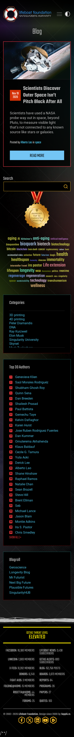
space (38, 142)
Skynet (14, 344)
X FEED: (13, 668)
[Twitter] (29, 720)
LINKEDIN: (13, 659)
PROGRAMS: (45, 686)
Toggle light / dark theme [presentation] (67, 14)
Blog (37, 31)
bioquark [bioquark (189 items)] (28, 244)
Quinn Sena (23, 393)
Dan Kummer (24, 436)
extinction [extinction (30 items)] (28, 255)
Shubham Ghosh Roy (30, 388)
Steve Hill (21, 495)
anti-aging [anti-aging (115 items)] (41, 238)
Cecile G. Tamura (27, 452)
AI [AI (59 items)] (19, 239)
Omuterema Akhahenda (31, 441)
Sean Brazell (24, 489)
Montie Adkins (25, 522)
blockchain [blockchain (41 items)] (22, 249)
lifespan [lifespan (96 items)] (13, 270)
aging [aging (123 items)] (12, 238)
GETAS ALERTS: (47, 659)
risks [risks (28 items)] (55, 276)
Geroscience (17, 567)
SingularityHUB (19, 592)
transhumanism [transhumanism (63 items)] (57, 281)
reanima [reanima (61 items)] (64, 271)
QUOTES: (43, 701)
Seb (18, 506)
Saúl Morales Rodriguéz (31, 382)
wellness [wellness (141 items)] (38, 285)
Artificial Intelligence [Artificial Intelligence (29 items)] (59, 239)
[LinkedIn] (37, 720)
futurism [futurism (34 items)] (45, 255)
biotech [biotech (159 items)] (43, 244)
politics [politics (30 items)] (55, 271)
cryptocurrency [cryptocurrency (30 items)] (52, 249)
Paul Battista (24, 409)
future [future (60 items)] (36, 255)
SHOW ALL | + (15, 537)
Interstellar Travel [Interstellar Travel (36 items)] (18, 266)
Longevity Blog (19, 572)
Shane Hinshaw (26, 473)
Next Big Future (20, 582)
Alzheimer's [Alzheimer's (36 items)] (26, 239)
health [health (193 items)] (62, 254)
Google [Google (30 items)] (52, 255)
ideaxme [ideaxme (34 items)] (42, 260)
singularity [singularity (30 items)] (62, 276)
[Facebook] (22, 720)
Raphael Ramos (26, 479)
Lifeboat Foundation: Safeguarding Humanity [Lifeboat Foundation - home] (27, 14)
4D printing (17, 319)
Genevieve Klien (26, 377)
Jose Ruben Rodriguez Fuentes (36, 430)
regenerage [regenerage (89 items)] (16, 276)
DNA (12, 327)
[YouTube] (45, 720)
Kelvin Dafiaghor (26, 420)
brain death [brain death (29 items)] (32, 249)
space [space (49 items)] (12, 280)
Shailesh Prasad (26, 404)
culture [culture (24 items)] (61, 250)
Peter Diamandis (20, 323)
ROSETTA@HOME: (22, 692)
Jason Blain (23, 516)
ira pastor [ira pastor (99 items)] (35, 265)
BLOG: (42, 668)
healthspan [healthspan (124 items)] (20, 259)
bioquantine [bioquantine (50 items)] (12, 244)
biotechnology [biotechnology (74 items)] (60, 244)
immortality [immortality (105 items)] (55, 259)
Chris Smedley (25, 532)
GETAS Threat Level (37, 635)
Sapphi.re (65, 714)
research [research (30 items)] (49, 276)
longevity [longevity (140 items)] (27, 270)
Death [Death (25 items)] (67, 250)
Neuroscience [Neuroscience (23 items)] (46, 271)
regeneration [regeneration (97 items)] (35, 276)
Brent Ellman (24, 500)
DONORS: (23, 674)
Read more (37, 155)
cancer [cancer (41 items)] (41, 249)
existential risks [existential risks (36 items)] (15, 255)
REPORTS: (44, 680)
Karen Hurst (23, 425)
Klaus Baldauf (25, 447)
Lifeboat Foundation (28, 714)
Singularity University (24, 340)
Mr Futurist (16, 577)
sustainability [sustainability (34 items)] (23, 281)
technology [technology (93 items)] (38, 281)
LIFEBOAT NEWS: (47, 650)
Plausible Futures (21, 587)
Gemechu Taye (25, 414)
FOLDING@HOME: (12, 686)
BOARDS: (43, 674)
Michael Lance (25, 511)
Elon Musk (16, 335)
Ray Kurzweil (18, 331)
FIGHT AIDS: (16, 680)
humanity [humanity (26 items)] (33, 260)
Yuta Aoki (22, 457)
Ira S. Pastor (23, 527)
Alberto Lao (26, 142)
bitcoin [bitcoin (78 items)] (11, 249)
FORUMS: (27, 701)
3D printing (17, 315)
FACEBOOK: (11, 650)
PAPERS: (43, 692)
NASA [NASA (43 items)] (38, 271)
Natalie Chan (24, 484)
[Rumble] (53, 720)
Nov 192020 (15, 95)
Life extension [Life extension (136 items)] (54, 265)
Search (65, 186)
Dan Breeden (24, 398)
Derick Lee (22, 463)
